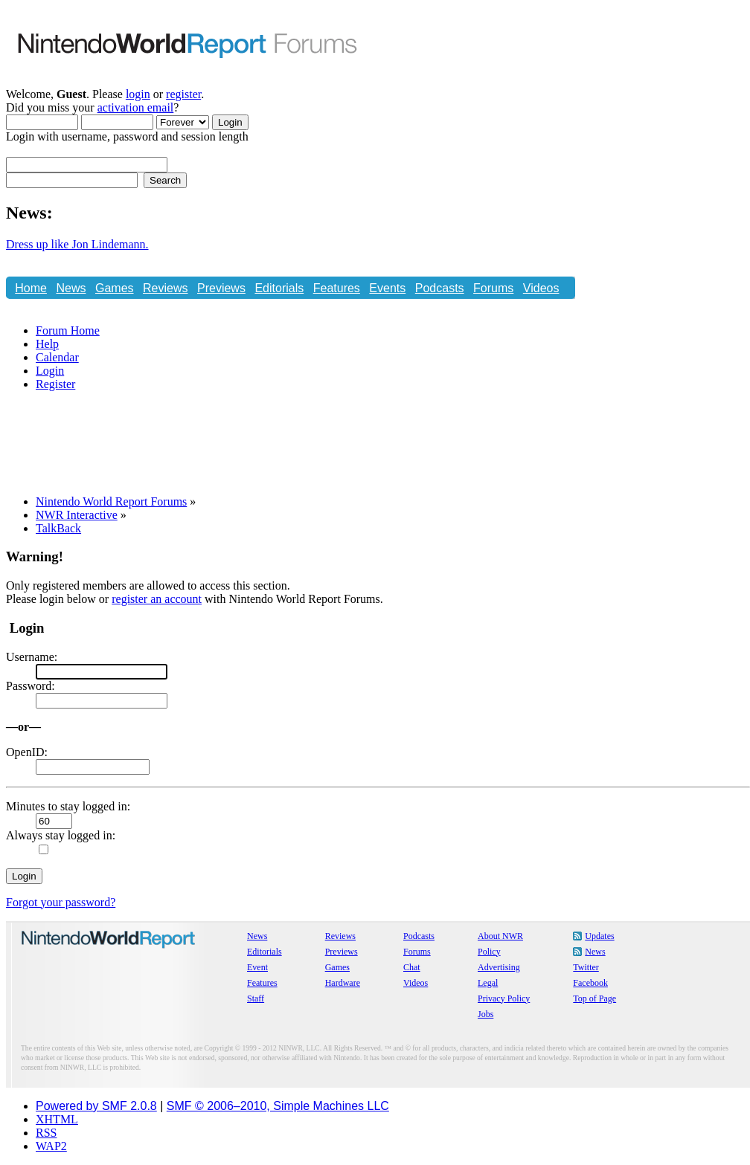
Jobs (485, 1014)
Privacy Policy (504, 998)
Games (114, 288)
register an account (157, 599)
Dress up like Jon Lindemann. (77, 244)
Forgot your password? (60, 902)
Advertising (499, 967)
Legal (488, 983)
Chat (27, 312)
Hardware (342, 983)
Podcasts (439, 288)
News (71, 288)
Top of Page (594, 998)
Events (387, 288)
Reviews (165, 288)
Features (336, 288)
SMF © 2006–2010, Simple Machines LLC (278, 1106)
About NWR (500, 936)
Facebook (590, 983)
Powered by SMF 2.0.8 (96, 1106)
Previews (221, 288)
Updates (599, 936)
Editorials (279, 288)
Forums (493, 288)
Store (64, 312)
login (138, 94)
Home (31, 288)
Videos (541, 288)
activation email (135, 107)
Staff (255, 998)
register (183, 94)
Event (257, 967)
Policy (489, 951)
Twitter (585, 967)
